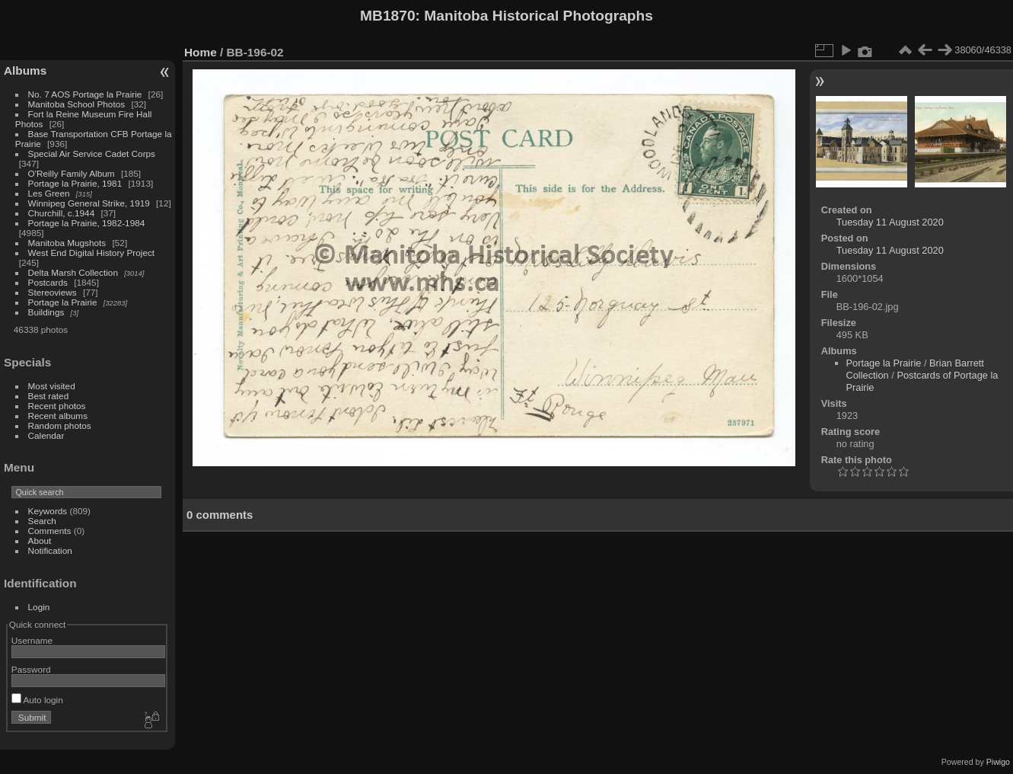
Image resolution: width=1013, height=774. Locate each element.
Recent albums (58, 416)
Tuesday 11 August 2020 (890, 222)
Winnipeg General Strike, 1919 (89, 203)
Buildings (46, 312)
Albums (25, 70)
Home (200, 52)
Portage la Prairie (62, 302)
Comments (50, 531)
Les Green (49, 193)
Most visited (51, 386)
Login (39, 607)
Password (31, 669)
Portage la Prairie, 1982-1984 (86, 223)
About (40, 540)
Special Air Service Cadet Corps (91, 153)
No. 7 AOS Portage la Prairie (85, 94)
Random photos (59, 425)
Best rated (48, 396)
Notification (50, 550)
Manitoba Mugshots (67, 243)
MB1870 (388, 16)
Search (42, 521)
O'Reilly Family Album (71, 173)
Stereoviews (52, 292)
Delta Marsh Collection (73, 272)
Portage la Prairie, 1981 (75, 183)
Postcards (48, 282)
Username (32, 640)
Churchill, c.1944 (61, 213)
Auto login (37, 700)
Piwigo (998, 761)
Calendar (46, 435)
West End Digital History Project (91, 252)
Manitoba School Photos (77, 104)
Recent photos (57, 406)
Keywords (48, 511)
